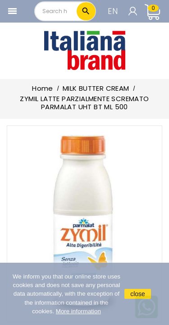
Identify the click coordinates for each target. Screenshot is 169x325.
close (137, 293)
